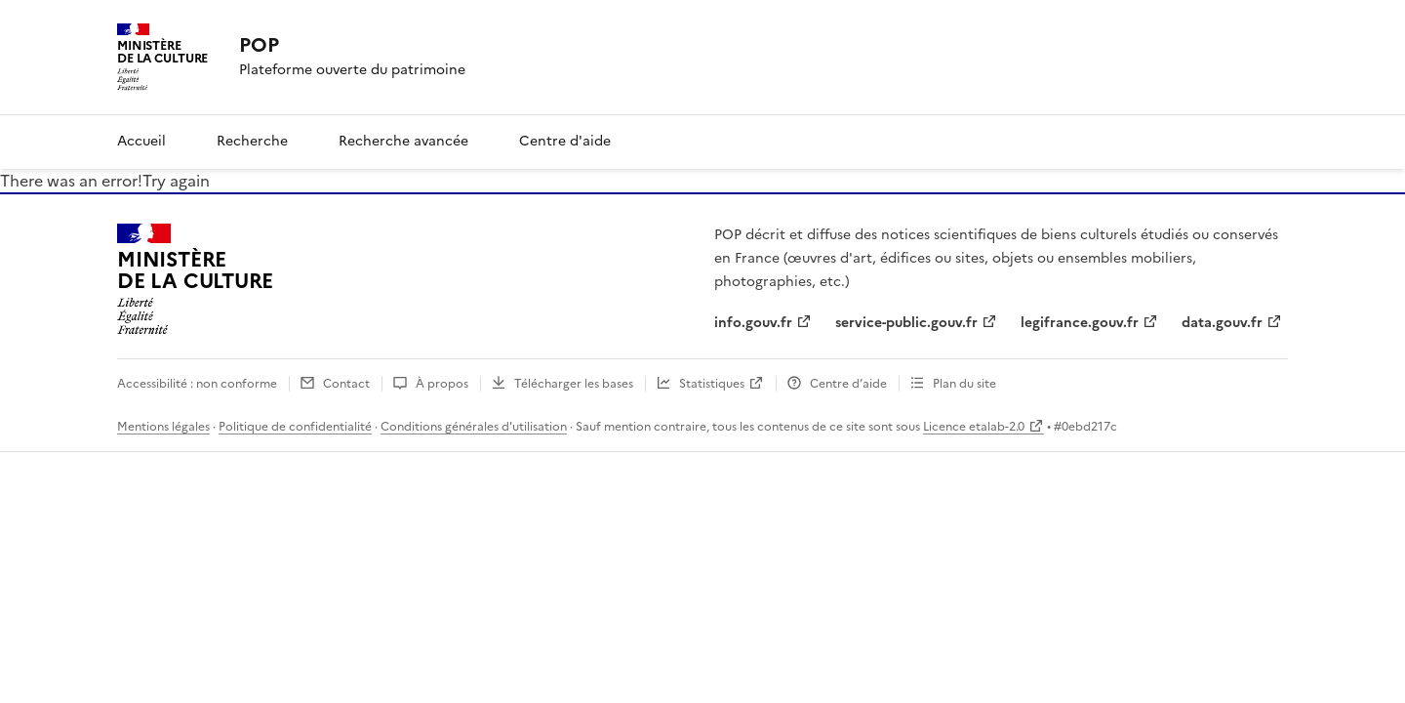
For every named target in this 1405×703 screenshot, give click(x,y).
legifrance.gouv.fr (1080, 322)
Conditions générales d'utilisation (474, 426)
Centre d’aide (848, 384)
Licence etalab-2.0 (973, 426)
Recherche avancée (403, 141)
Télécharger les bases (573, 384)
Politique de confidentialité (295, 426)
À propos (442, 384)
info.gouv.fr (753, 322)
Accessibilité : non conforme (197, 384)
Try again (176, 180)
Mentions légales (163, 426)
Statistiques (711, 384)
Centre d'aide (565, 141)
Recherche (252, 141)
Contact (346, 384)
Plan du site (964, 384)
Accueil (141, 141)
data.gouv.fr (1222, 322)
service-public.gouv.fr (906, 322)
